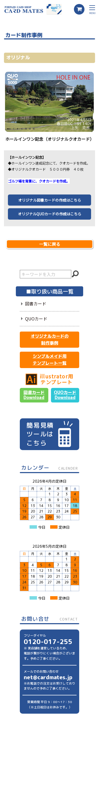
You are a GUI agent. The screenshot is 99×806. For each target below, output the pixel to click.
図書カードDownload (34, 395)
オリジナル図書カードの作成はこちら (49, 200)
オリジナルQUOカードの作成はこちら (49, 213)
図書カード (35, 303)
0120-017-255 (48, 641)
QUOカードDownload (65, 395)
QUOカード (36, 318)
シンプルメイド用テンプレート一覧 (50, 359)
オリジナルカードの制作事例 (50, 339)
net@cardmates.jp (48, 677)
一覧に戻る (49, 244)
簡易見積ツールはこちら (49, 434)
